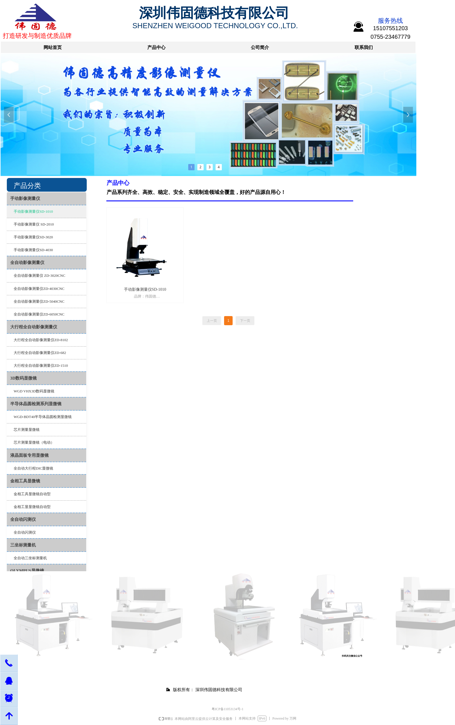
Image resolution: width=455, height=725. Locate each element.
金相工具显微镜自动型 (32, 494)
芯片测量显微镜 (27, 429)
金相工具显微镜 (25, 481)
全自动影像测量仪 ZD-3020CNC (39, 275)
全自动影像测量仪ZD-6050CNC (39, 314)
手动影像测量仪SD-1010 (33, 211)
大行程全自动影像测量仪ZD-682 (40, 353)
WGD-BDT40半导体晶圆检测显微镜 (43, 417)
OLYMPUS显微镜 (27, 570)
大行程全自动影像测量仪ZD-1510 (41, 365)
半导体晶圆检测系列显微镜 (35, 404)
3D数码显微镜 (23, 378)
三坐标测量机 (23, 545)
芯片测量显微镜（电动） (34, 442)
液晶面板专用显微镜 (29, 455)
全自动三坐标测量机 (30, 558)
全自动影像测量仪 (27, 262)
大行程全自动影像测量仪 (33, 327)
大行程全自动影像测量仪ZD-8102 (41, 340)
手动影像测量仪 (25, 198)
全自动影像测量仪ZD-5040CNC (39, 301)
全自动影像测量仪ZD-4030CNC (39, 288)
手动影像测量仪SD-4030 (33, 250)
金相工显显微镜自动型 (32, 507)
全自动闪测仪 (23, 519)
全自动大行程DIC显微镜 (33, 468)
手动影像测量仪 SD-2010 (34, 224)
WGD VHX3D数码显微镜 (34, 391)
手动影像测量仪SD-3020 (33, 237)
